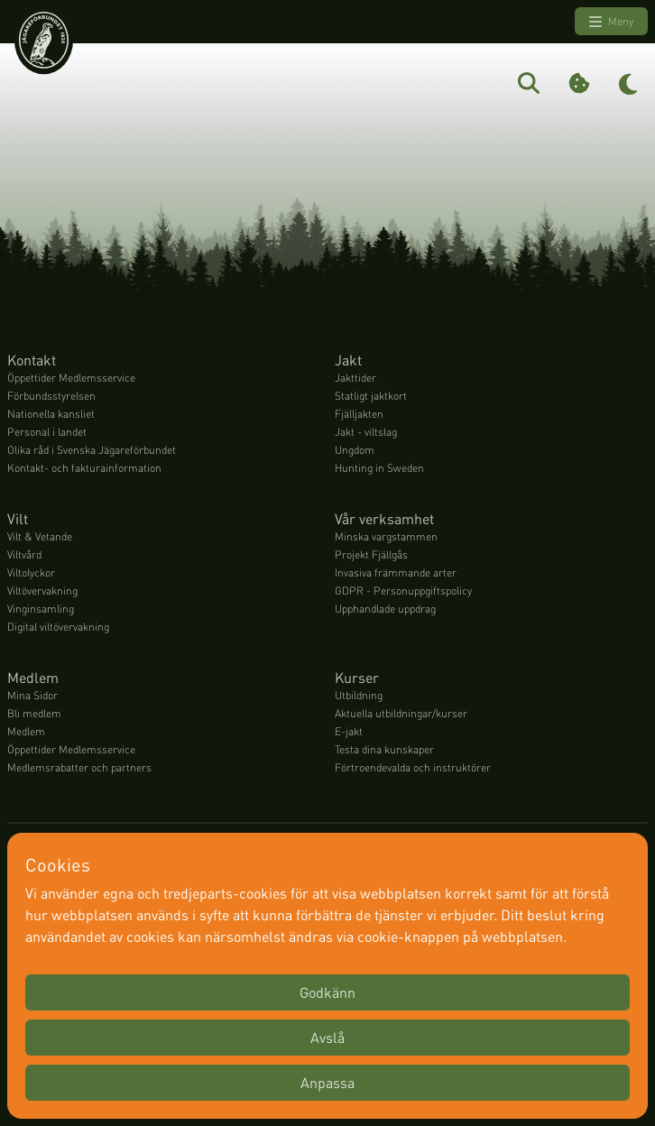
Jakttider (355, 377)
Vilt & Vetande (39, 536)
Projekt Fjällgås (371, 554)
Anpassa (327, 1082)
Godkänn (327, 992)
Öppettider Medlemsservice (71, 377)
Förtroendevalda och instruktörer (413, 767)
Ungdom (354, 450)
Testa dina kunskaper (384, 749)
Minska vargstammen (386, 536)
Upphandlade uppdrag (385, 608)
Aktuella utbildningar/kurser (401, 713)
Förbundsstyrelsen (51, 395)
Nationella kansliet (51, 413)
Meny (611, 21)
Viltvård (24, 554)
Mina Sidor (32, 695)
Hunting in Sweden (379, 468)
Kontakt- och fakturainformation (84, 468)
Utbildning (359, 695)
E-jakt (349, 731)
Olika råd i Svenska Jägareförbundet (91, 450)
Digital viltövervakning (58, 626)
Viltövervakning (42, 590)
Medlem (26, 731)
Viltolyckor (31, 572)
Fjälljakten (359, 413)
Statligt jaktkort (371, 395)
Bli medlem (34, 713)
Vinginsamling (40, 608)
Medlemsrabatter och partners (79, 767)
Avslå (327, 1037)
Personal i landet (47, 431)
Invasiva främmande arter (396, 572)
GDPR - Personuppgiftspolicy (403, 590)
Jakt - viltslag (366, 431)
